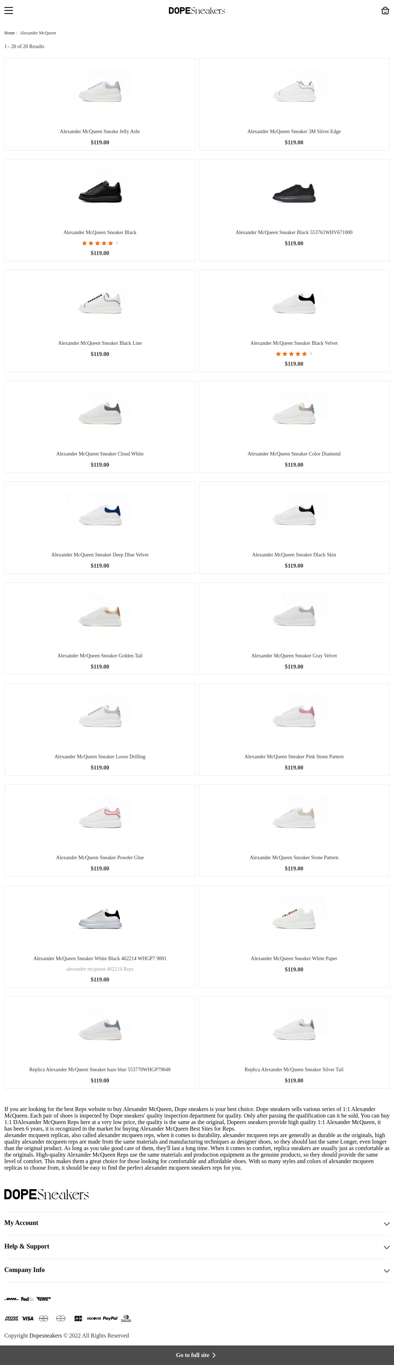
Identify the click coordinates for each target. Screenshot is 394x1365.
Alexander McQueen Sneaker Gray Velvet (294, 655)
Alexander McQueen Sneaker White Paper (294, 958)
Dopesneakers (45, 1335)
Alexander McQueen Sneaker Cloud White (100, 454)
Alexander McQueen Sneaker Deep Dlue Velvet (100, 555)
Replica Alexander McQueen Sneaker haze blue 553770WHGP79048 (100, 1069)
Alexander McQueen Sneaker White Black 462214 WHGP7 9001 (100, 958)
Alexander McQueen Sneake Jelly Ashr (100, 131)
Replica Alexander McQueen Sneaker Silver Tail (294, 1069)
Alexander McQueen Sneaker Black (100, 232)
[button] (8, 11)
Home (9, 33)
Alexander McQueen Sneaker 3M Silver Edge (294, 131)
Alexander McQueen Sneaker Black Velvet (294, 343)
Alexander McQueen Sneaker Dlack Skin (294, 555)
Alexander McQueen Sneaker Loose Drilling (99, 756)
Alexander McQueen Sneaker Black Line (100, 343)
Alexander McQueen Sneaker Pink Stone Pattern (294, 756)
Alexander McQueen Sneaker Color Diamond (294, 454)
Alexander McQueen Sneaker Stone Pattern (294, 857)
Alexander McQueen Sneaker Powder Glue (100, 857)
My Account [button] (197, 1223)
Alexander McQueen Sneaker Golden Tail (99, 655)
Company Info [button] (197, 1270)
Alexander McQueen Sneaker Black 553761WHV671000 (294, 232)
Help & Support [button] (197, 1247)
